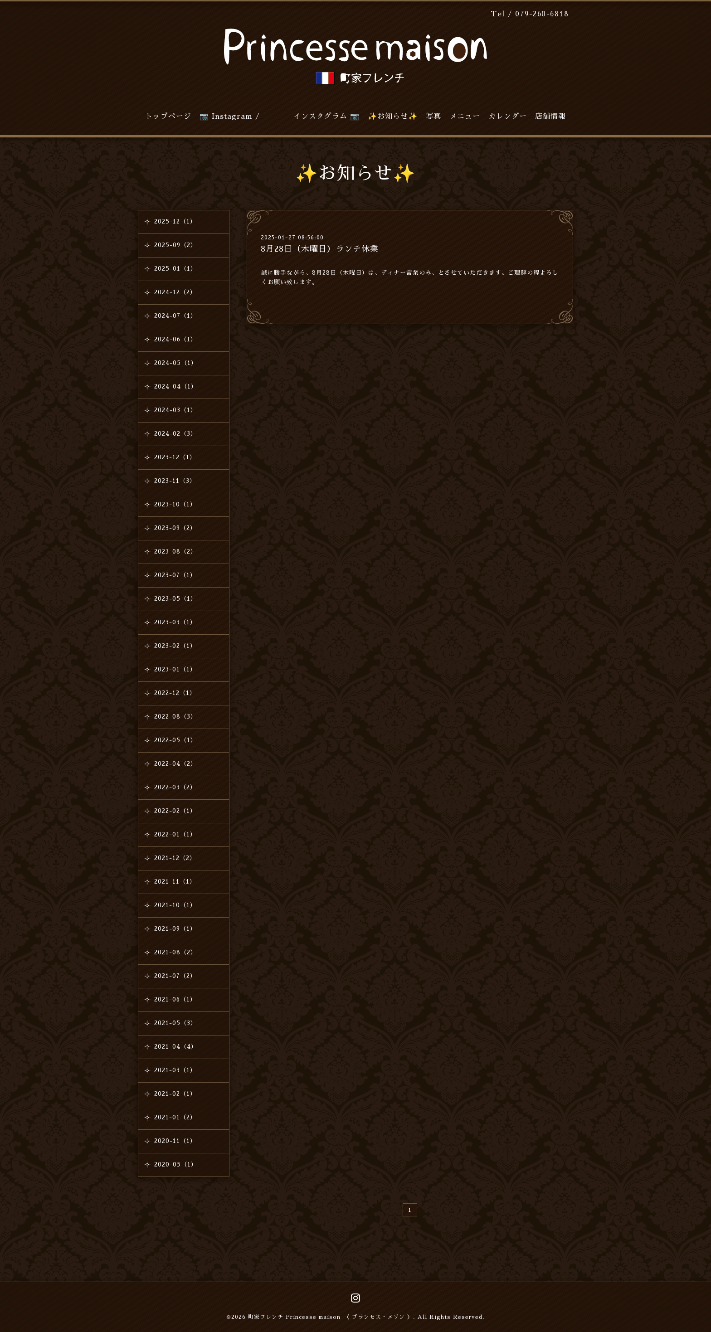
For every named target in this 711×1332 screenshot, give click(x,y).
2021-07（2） (175, 976)
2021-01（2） (175, 1117)
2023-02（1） (175, 646)
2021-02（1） (175, 1094)
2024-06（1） (175, 339)
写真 (433, 116)
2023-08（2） (175, 551)
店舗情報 (550, 116)
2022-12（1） (175, 693)
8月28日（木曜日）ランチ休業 (320, 249)
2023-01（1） (175, 669)
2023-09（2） (175, 528)
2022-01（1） (175, 834)
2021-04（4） (175, 1047)
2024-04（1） (175, 386)
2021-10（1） (175, 905)
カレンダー (507, 116)
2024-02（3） (175, 434)
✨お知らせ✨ (393, 116)
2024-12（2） (175, 292)
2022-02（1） (175, 811)
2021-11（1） (175, 882)
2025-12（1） (175, 221)
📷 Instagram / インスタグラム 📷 (280, 116)
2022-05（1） (175, 740)
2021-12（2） (175, 858)
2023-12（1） (175, 457)
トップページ (168, 116)
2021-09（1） (175, 929)
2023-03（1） (175, 622)
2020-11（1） (175, 1141)
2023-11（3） (175, 481)
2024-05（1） (175, 363)
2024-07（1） (175, 316)
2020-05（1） (175, 1164)
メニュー (464, 116)
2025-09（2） (175, 245)
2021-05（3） (175, 1023)
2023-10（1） (175, 504)
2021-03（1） (175, 1070)
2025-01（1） (175, 269)
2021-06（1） (175, 999)
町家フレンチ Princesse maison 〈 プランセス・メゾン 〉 (330, 1317)
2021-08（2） (175, 952)
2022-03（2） (175, 787)
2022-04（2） (175, 764)
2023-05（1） (175, 599)
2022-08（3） (175, 716)
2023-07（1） (175, 575)
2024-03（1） (175, 410)
